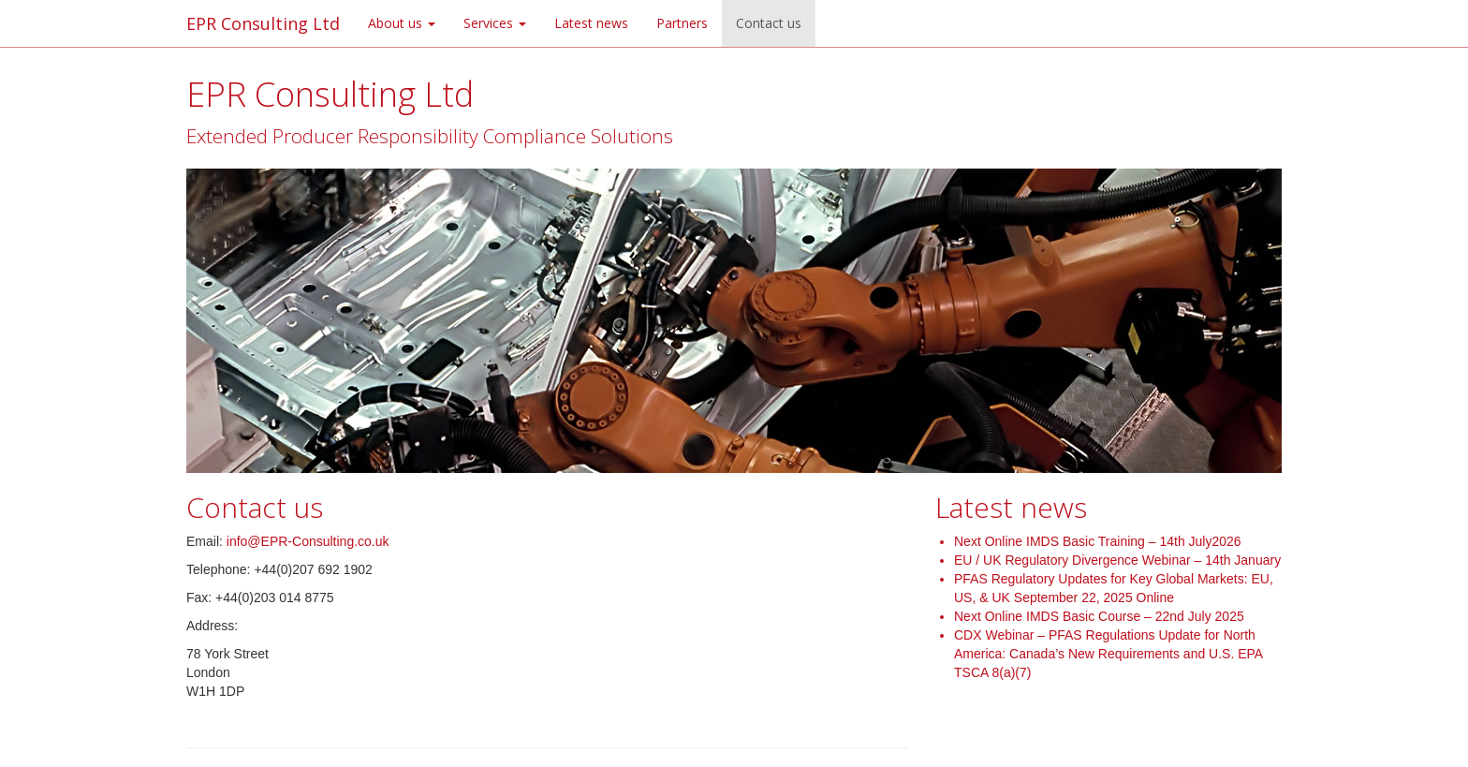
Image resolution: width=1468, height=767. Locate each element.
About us (401, 23)
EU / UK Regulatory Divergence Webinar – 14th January (1117, 560)
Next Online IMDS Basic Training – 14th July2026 (1097, 541)
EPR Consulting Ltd (263, 23)
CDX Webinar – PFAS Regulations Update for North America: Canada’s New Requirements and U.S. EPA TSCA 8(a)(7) (1108, 653)
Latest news (591, 23)
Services (494, 23)
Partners (682, 23)
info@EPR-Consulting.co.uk (308, 541)
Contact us (768, 23)
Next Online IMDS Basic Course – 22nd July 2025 (1099, 616)
